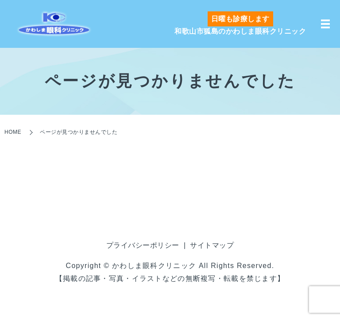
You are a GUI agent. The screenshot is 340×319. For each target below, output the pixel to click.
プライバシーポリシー (142, 245)
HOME (12, 132)
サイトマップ (212, 245)
